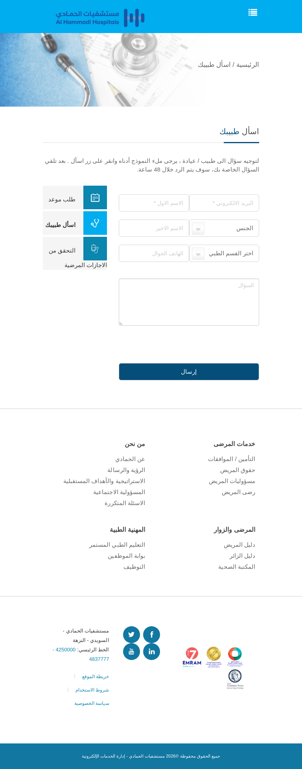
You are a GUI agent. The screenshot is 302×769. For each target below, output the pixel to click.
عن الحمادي (130, 458)
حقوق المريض (237, 470)
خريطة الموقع (95, 676)
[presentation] (199, 341)
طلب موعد (77, 197)
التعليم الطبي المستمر (117, 544)
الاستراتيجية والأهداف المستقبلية (104, 481)
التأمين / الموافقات (231, 458)
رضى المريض (238, 492)
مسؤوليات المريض (232, 481)
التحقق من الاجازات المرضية (78, 252)
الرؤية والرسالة (126, 470)
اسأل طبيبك (76, 223)
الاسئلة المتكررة (125, 503)
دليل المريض (239, 544)
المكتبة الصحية (236, 566)
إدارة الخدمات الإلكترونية (103, 756)
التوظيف (134, 566)
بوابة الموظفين (126, 555)
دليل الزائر (242, 555)
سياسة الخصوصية (91, 703)
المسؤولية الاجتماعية (119, 492)
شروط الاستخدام (92, 690)
